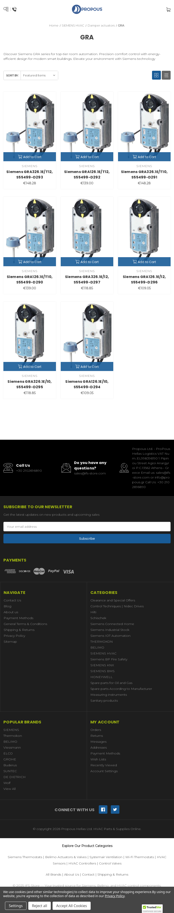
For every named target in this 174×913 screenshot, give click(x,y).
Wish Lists (98, 759)
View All (9, 789)
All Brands (53, 874)
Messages (98, 742)
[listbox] (39, 75)
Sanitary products (104, 700)
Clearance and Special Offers (112, 600)
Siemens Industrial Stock (109, 630)
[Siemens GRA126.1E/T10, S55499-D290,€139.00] (29, 231)
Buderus (10, 765)
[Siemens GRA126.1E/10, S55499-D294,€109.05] (87, 336)
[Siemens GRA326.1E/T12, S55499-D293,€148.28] (29, 126)
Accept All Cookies (71, 905)
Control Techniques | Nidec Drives (117, 606)
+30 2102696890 (29, 471)
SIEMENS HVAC (103, 653)
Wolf (6, 783)
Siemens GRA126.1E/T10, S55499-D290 (30, 279)
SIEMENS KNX (102, 665)
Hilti (93, 612)
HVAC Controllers (82, 863)
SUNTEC (10, 771)
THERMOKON (101, 642)
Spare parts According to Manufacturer (121, 689)
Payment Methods (18, 618)
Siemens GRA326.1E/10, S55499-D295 (29, 384)
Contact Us (12, 600)
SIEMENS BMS (102, 671)
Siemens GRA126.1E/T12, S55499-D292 (87, 174)
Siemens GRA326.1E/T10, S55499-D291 (144, 174)
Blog (7, 606)
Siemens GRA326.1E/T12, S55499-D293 (29, 174)
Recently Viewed (103, 765)
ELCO (8, 753)
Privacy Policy (14, 636)
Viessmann (12, 747)
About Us (71, 874)
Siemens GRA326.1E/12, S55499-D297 (87, 279)
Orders (95, 730)
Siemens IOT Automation (110, 636)
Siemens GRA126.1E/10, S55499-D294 (87, 384)
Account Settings (104, 771)
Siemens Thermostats (25, 857)
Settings (16, 905)
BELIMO (97, 647)
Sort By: (12, 75)
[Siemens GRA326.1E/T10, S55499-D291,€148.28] (144, 126)
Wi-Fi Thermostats (139, 857)
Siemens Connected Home (112, 624)
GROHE (9, 759)
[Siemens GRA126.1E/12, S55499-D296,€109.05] (144, 231)
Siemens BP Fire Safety (108, 659)
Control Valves (110, 863)
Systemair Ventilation (105, 857)
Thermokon (12, 736)
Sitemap (10, 642)
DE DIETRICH (14, 777)
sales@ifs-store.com (90, 473)
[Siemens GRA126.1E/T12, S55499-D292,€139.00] (87, 126)
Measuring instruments (108, 695)
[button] (152, 908)
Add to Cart (29, 157)
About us (11, 612)
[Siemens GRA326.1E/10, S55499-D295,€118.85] (29, 336)
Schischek (98, 618)
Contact (88, 874)
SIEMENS (11, 730)
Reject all (39, 905)
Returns (96, 736)
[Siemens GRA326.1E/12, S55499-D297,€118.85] (87, 231)
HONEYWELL (101, 677)
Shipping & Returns (19, 630)
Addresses (98, 747)
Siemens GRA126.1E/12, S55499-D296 (144, 279)
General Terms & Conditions (25, 624)
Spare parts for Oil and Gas (111, 683)
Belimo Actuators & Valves (66, 857)
